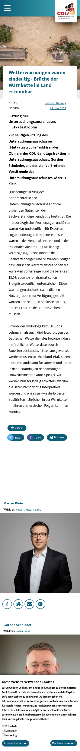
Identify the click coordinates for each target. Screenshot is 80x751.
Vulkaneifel (23, 631)
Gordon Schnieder (17, 625)
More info (56, 724)
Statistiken (11, 736)
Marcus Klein (13, 503)
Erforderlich (12, 732)
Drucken (57, 437)
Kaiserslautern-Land (28, 509)
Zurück (17, 428)
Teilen (14, 437)
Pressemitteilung (55, 103)
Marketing (11, 741)
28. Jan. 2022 (58, 108)
